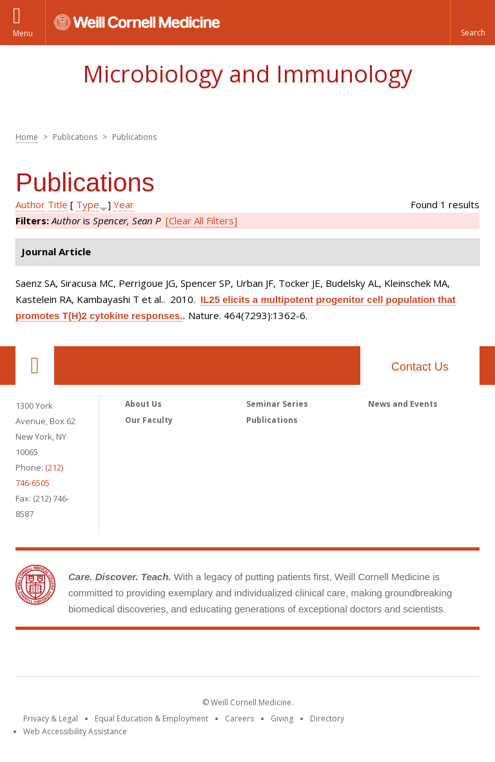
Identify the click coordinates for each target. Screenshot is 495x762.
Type (87, 204)
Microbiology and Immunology (247, 74)
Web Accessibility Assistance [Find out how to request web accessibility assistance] (75, 731)
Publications (272, 420)
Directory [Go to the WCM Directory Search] (327, 718)
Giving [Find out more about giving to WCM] (282, 718)
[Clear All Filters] (201, 220)
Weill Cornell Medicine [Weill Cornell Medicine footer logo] (247, 655)
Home (26, 137)
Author (30, 204)
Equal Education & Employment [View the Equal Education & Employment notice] (151, 718)
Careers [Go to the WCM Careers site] (239, 718)
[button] (472, 22)
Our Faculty (149, 420)
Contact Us (420, 366)
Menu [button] (23, 33)
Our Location (34, 365)
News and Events (403, 403)
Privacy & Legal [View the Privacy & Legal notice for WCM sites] (50, 718)
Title (58, 204)
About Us (143, 403)
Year (123, 204)
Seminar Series (277, 403)
